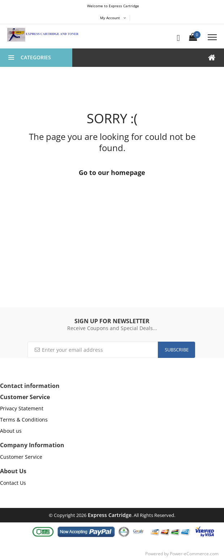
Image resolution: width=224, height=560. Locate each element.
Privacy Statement (21, 408)
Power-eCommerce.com (194, 554)
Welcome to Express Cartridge (113, 5)
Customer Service (21, 456)
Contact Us (13, 482)
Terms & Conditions (24, 419)
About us (11, 430)
